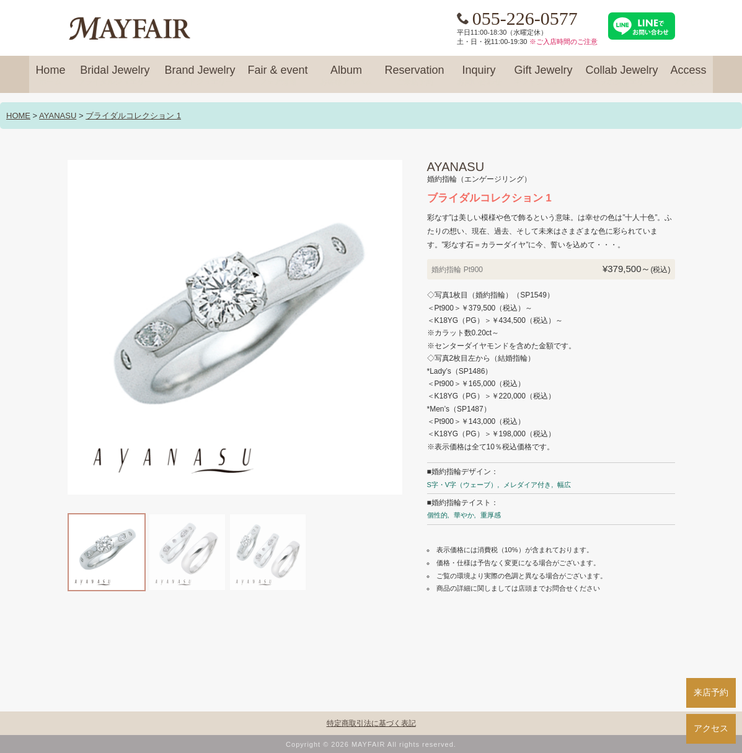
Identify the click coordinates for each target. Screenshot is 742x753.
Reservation (414, 75)
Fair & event (277, 75)
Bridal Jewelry (114, 75)
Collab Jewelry (622, 75)
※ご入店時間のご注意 (563, 41)
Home (50, 75)
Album (346, 75)
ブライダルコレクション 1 (133, 115)
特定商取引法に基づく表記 (371, 723)
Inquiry (479, 75)
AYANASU (57, 115)
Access (689, 75)
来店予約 (711, 692)
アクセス (711, 728)
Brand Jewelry (199, 75)
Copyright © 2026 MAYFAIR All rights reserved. (371, 744)
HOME (18, 115)
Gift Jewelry (543, 75)
